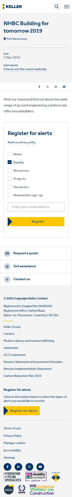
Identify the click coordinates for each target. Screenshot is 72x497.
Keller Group (12, 327)
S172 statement (15, 355)
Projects (19, 179)
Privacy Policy (13, 436)
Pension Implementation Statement (28, 369)
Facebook (7, 467)
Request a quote (25, 253)
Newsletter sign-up (28, 195)
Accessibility (12, 451)
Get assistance (24, 266)
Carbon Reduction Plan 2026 (22, 376)
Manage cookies (15, 443)
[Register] (36, 221)
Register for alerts (23, 411)
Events (18, 162)
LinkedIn (18, 467)
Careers (9, 334)
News (17, 154)
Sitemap (9, 458)
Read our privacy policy (22, 142)
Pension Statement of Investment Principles (33, 362)
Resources (21, 170)
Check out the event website (25, 69)
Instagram (29, 467)
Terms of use (12, 428)
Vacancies (21, 187)
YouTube (40, 467)
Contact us (21, 279)
